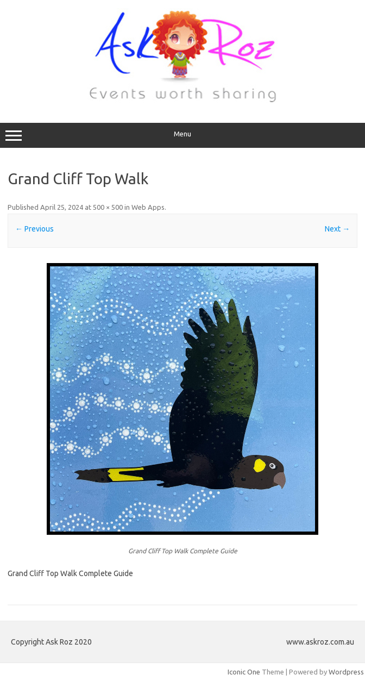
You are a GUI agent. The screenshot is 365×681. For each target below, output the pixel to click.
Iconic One (244, 672)
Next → (337, 228)
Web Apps (148, 207)
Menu (182, 135)
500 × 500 (108, 207)
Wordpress (346, 672)
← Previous (34, 228)
